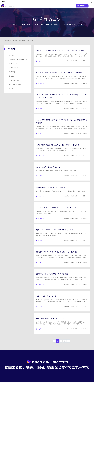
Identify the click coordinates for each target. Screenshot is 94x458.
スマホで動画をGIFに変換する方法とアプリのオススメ (60, 216)
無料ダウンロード (82, 6)
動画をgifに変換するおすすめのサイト (53, 327)
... (61, 350)
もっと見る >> (40, 64)
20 (65, 350)
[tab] (18, 55)
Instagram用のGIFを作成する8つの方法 (53, 196)
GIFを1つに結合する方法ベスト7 (50, 175)
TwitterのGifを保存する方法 (48, 304)
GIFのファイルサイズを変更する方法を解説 (55, 282)
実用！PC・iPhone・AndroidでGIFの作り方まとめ (59, 238)
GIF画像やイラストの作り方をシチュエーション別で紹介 (61, 260)
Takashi (72, 64)
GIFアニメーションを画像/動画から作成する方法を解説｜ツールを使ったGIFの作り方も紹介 (61, 102)
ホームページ (8, 40)
